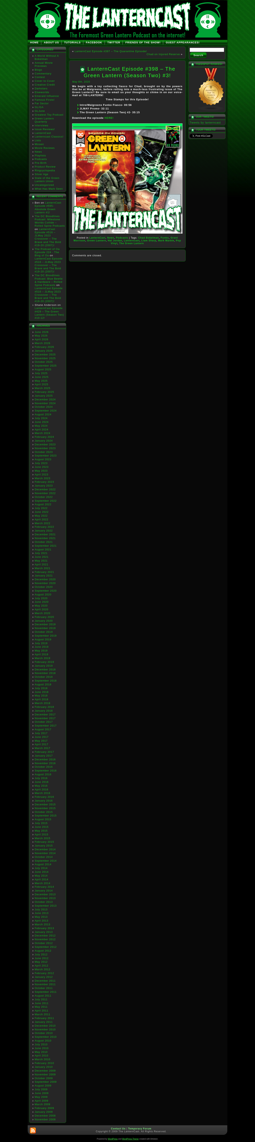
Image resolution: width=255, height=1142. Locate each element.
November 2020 (45, 583)
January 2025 (44, 395)
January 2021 (44, 575)
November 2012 (45, 939)
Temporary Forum (139, 1128)
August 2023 (43, 459)
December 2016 (45, 759)
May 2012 (41, 961)
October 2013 (44, 901)
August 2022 (43, 504)
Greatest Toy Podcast (49, 114)
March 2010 (42, 1059)
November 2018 (45, 673)
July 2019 (41, 643)
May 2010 (41, 1051)
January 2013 (44, 931)
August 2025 (43, 369)
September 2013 (46, 905)
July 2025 (41, 373)
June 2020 (42, 601)
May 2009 (41, 1096)
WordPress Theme (130, 1139)
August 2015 (43, 819)
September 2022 (46, 500)
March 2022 (42, 523)
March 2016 (42, 793)
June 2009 (42, 1093)
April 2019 (41, 654)
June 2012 (42, 958)
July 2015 (41, 823)
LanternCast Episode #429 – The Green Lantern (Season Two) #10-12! (49, 313)
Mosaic (39, 144)
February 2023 (44, 481)
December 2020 (45, 579)
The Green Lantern (131, 243)
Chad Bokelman (148, 237)
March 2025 (42, 388)
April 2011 (41, 1010)
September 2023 (46, 455)
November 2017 (45, 718)
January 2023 (44, 485)
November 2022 (45, 493)
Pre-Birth (41, 162)
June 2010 (42, 1048)
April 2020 (41, 609)
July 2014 (41, 868)
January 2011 (44, 1021)
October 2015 (44, 811)
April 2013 (41, 920)
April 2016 (41, 789)
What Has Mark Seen (49, 188)
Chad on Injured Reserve (163, 54)
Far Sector (42, 103)
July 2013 (41, 909)
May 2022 (41, 515)
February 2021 (44, 572)
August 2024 (43, 414)
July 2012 (41, 954)
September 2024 (46, 410)
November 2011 (45, 984)
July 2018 (41, 688)
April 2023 (41, 474)
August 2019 (43, 639)
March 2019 (42, 658)
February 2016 (44, 796)
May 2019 (41, 650)
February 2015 (44, 841)
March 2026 (42, 343)
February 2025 (44, 391)
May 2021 (41, 560)
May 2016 (41, 785)
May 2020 (41, 605)
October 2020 (44, 586)
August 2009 (43, 1085)
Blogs (38, 69)
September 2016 (46, 770)
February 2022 (44, 526)
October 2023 (44, 452)
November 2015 (45, 808)
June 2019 (42, 646)
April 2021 (41, 564)
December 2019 (45, 624)
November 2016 (45, 763)
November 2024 (45, 403)
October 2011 (44, 988)
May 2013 (41, 916)
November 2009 (45, 1074)
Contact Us (118, 1128)
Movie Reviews (45, 147)
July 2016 (41, 778)
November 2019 (45, 628)
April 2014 (41, 879)
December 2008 (45, 1115)
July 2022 (41, 508)
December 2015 (45, 804)
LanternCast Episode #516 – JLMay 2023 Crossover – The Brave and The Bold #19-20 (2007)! (48, 237)
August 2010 (43, 1040)
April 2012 (41, 965)
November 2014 (45, 853)
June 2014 (42, 871)
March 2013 (42, 924)
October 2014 (44, 856)
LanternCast (43, 133)
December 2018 (45, 669)
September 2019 (46, 635)
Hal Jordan (115, 240)
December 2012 (45, 935)
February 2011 (44, 1018)
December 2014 (45, 849)
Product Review (45, 166)
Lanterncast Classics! (49, 136)
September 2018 (46, 680)
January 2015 (44, 845)
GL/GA (39, 107)
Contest (40, 77)
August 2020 (43, 594)
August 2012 (43, 950)
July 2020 (41, 598)
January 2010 (44, 1066)
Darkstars (41, 88)
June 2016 (42, 781)
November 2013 (45, 898)
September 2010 (46, 1036)
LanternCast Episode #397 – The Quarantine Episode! (111, 51)
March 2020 (42, 613)
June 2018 (42, 691)
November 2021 (45, 538)
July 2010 (41, 1044)
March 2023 (42, 478)
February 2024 (44, 436)
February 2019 (44, 661)
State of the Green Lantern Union (47, 180)
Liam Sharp (148, 240)
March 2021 (42, 568)
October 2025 (44, 361)
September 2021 (46, 545)
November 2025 (45, 358)
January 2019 (44, 665)
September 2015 (46, 815)
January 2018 (44, 710)
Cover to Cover (45, 80)
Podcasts (41, 159)
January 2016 (44, 800)
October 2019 (44, 631)
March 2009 (42, 1104)
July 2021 (41, 553)
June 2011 (42, 1003)
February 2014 (44, 886)
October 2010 (44, 1033)
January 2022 (44, 530)
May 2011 (41, 1006)
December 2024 (45, 399)
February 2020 (44, 616)
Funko (165, 237)
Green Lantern (96, 240)
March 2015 (42, 838)
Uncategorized (44, 184)
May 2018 (41, 695)
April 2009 (41, 1100)
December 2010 (45, 1025)
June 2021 (42, 556)
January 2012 (44, 976)
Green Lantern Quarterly (44, 120)
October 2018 (44, 676)
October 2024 (44, 406)
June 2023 (42, 466)
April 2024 (41, 429)
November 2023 (45, 448)
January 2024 (44, 440)
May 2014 (41, 875)
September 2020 (46, 590)
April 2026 (41, 339)
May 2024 (41, 425)
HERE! (109, 117)
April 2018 (41, 699)
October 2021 (44, 541)
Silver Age (41, 174)
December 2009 (45, 1070)
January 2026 (44, 350)
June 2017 (42, 736)
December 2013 (45, 894)
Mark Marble (166, 240)
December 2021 (45, 534)
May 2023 (41, 470)
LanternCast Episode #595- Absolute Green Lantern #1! (48, 207)
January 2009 (44, 1111)
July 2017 (41, 733)
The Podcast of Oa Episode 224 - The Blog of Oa (47, 252)
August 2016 (43, 774)
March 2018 (42, 703)
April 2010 (41, 1055)
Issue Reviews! (45, 129)
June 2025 (42, 376)
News (38, 151)
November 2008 (45, 1119)
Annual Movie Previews (44, 64)
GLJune (40, 110)
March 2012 (42, 969)
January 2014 (44, 890)
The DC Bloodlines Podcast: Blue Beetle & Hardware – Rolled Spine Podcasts (49, 280)
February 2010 (44, 1063)
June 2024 (42, 421)
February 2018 (44, 706)
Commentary (43, 73)
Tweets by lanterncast (205, 122)
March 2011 (42, 1014)
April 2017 (41, 744)
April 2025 (41, 384)
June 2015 (42, 826)
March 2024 (42, 433)
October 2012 (44, 943)
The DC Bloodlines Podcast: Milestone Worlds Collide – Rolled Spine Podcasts (50, 221)
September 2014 (46, 860)
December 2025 (45, 354)
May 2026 (41, 335)
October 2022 (44, 496)
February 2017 (44, 751)
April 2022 (41, 519)
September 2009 (46, 1081)
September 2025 (46, 365)
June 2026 (42, 332)
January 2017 (44, 755)
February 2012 (44, 973)
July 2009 (41, 1089)
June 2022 (42, 511)
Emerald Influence (47, 96)
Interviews (41, 125)
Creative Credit (45, 84)
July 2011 (41, 999)
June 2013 (42, 913)
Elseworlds (42, 92)
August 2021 (43, 549)
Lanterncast (132, 240)
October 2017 (44, 721)
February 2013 (44, 928)
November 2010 (45, 1029)
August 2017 (43, 729)
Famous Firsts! (45, 99)
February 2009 (44, 1108)
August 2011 (43, 995)
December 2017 (45, 714)
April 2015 (41, 834)
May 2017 (41, 740)
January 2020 (44, 620)
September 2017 (46, 725)
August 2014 (43, 864)
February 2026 (44, 346)
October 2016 (44, 766)
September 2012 (46, 946)
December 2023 (45, 444)
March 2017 (42, 748)
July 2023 (41, 463)
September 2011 (46, 991)
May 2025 (41, 380)
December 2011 (45, 980)
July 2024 (41, 418)
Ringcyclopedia (45, 170)
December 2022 (45, 489)
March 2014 (42, 883)
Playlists (40, 155)
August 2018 (43, 684)
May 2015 (41, 830)
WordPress (113, 1139)
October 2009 (44, 1078)
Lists (38, 140)
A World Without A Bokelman (47, 57)
